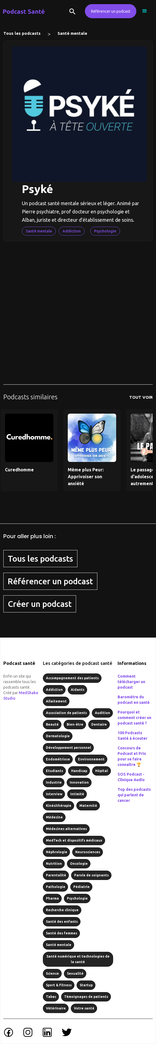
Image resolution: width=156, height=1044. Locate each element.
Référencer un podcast (110, 11)
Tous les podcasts (22, 33)
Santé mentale (72, 33)
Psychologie (105, 231)
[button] (144, 11)
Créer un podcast (40, 604)
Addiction (72, 231)
